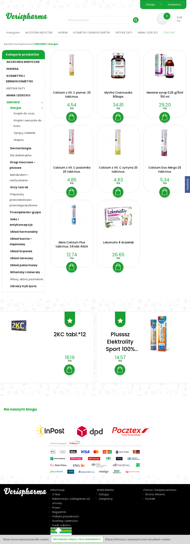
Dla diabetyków (21, 155)
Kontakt (150, 496)
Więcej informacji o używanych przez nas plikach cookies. (138, 539)
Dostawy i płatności (65, 518)
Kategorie (13, 32)
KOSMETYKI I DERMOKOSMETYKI (91, 32)
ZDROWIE (169, 32)
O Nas (56, 491)
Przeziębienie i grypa (25, 212)
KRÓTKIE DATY (124, 32)
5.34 (164, 180)
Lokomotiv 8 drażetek (118, 242)
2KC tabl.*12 (70, 332)
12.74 (72, 255)
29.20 (165, 105)
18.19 (69, 355)
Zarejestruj (174, 4)
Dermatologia (20, 148)
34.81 (118, 105)
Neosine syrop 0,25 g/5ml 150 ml (165, 95)
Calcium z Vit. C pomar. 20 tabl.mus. (72, 95)
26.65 (118, 255)
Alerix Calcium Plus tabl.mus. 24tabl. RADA (72, 244)
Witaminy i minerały (25, 272)
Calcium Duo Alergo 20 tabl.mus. (164, 170)
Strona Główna (155, 491)
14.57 (120, 355)
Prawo (56, 505)
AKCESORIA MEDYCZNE (39, 32)
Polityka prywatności (65, 514)
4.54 (72, 105)
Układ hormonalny (24, 232)
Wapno (19, 140)
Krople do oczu (24, 113)
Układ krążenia (21, 251)
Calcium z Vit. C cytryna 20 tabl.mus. (118, 170)
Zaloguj (150, 4)
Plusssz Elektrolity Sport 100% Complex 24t (120, 343)
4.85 (72, 180)
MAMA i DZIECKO (148, 32)
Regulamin (59, 509)
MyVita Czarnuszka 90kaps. (118, 95)
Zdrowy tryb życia (23, 286)
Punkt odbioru (61, 522)
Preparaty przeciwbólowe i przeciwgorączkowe (23, 199)
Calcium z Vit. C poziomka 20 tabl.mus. (71, 170)
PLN (72, 108)
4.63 (118, 180)
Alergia (53, 44)
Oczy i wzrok (19, 187)
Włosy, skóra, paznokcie (26, 279)
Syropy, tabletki (24, 133)
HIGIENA (63, 32)
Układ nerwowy (21, 258)
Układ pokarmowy (24, 265)
